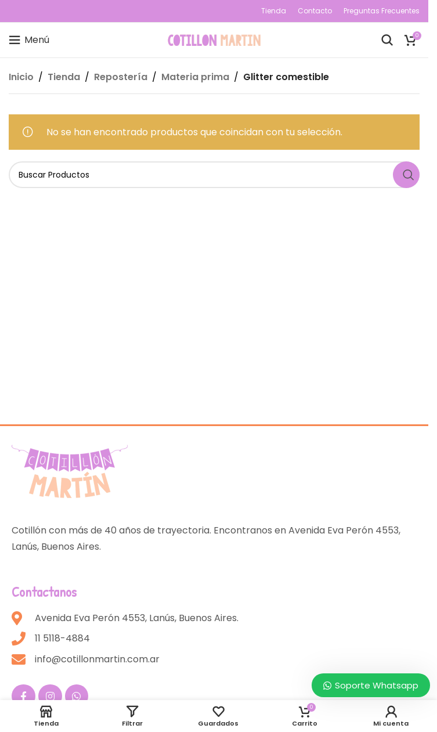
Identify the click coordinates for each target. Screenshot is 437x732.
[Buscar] (387, 40)
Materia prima (195, 77)
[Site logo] (214, 39)
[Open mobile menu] (29, 40)
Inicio (21, 77)
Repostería (120, 77)
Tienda (64, 77)
